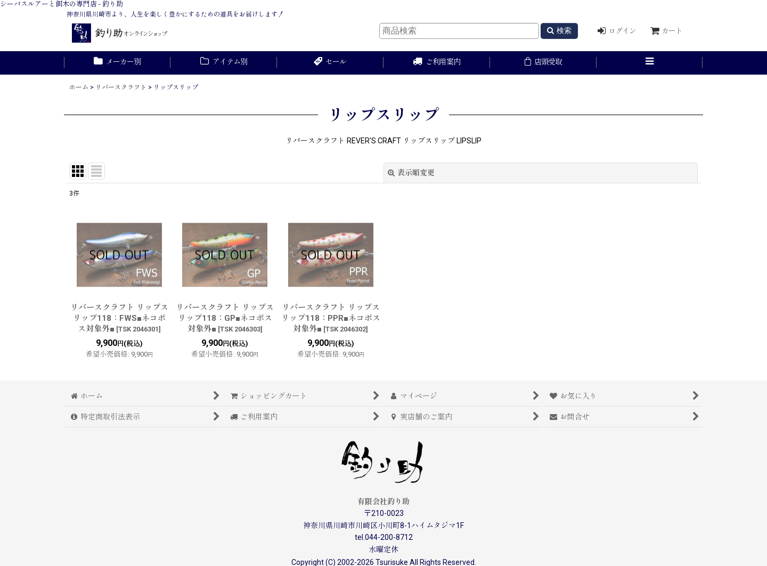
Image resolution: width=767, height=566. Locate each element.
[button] (650, 63)
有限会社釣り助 (383, 501)
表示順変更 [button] (411, 172)
